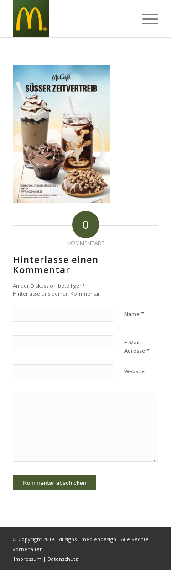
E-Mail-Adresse (137, 347)
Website (134, 371)
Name (134, 314)
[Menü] (145, 18)
